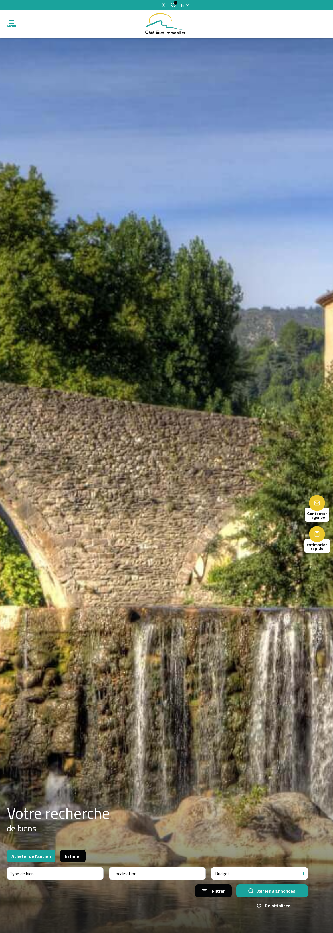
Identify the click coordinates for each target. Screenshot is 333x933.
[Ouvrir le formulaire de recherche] (213, 890)
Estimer (73, 856)
